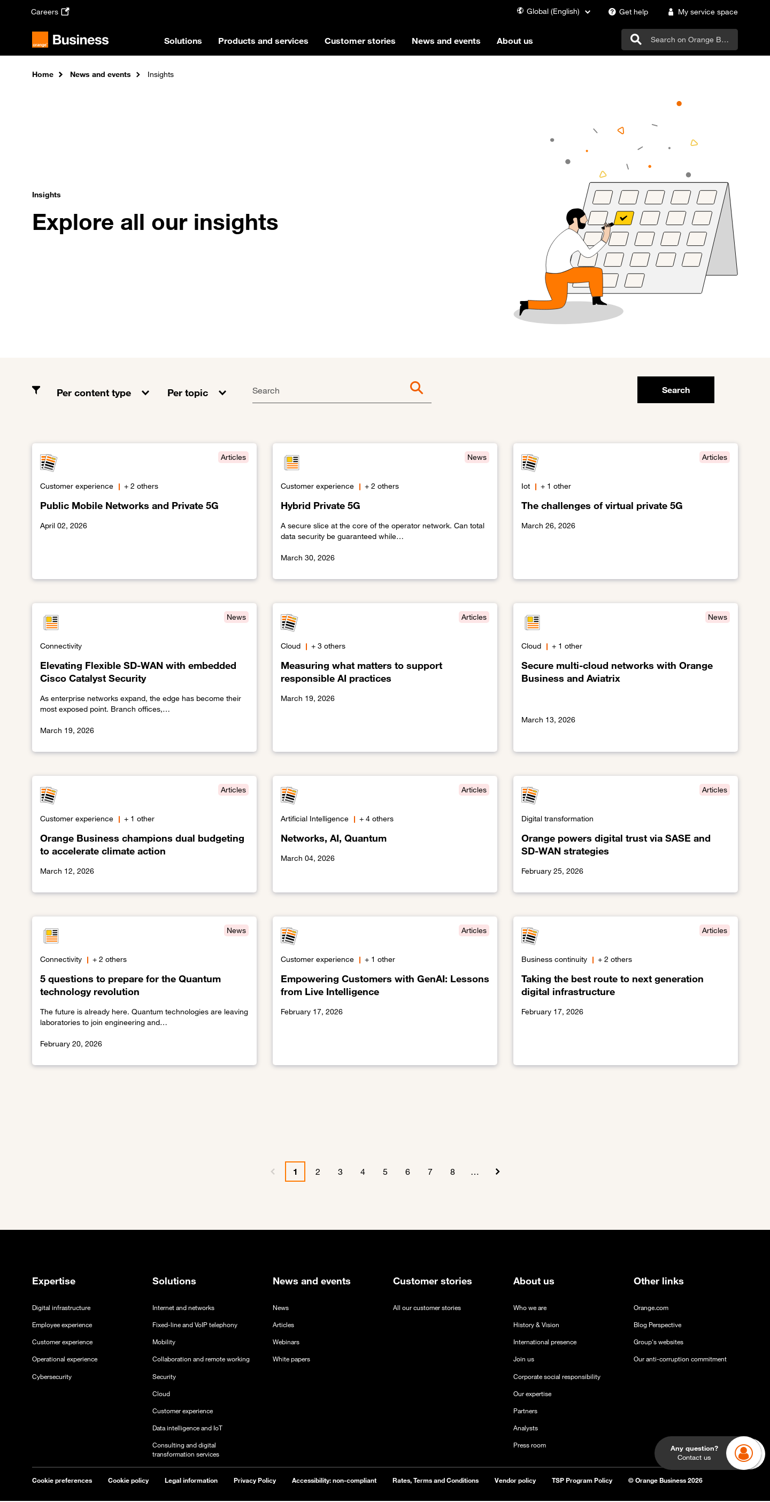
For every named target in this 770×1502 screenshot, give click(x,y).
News (281, 1308)
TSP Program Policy (582, 1481)
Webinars (286, 1342)
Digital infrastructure (61, 1308)
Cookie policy (128, 1481)
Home (42, 75)
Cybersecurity (52, 1377)
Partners (525, 1411)
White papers (291, 1359)
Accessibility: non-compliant (334, 1481)
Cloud (161, 1394)
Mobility (163, 1342)
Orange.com (651, 1308)
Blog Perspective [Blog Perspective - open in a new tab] (657, 1325)
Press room (529, 1446)
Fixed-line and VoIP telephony (194, 1325)
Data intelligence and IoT (187, 1428)
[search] (679, 40)
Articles (283, 1325)
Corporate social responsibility (556, 1377)
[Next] (497, 1172)
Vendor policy (515, 1481)
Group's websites (658, 1342)
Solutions (192, 42)
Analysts (525, 1428)
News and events (454, 42)
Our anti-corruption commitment (680, 1359)
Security (164, 1377)
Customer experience (62, 1342)
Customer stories (368, 42)
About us (523, 42)
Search (266, 391)
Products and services (272, 42)
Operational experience (64, 1359)
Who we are (529, 1308)
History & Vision (536, 1325)
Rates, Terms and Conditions (435, 1481)
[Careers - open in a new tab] (51, 11)
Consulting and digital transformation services (185, 1450)
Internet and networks (183, 1308)
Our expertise (532, 1394)
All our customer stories (427, 1308)
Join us (523, 1359)
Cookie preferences (62, 1481)
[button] (104, 385)
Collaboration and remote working (201, 1359)
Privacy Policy (255, 1481)
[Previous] (273, 1172)
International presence (544, 1342)
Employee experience (62, 1325)
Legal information (191, 1481)
